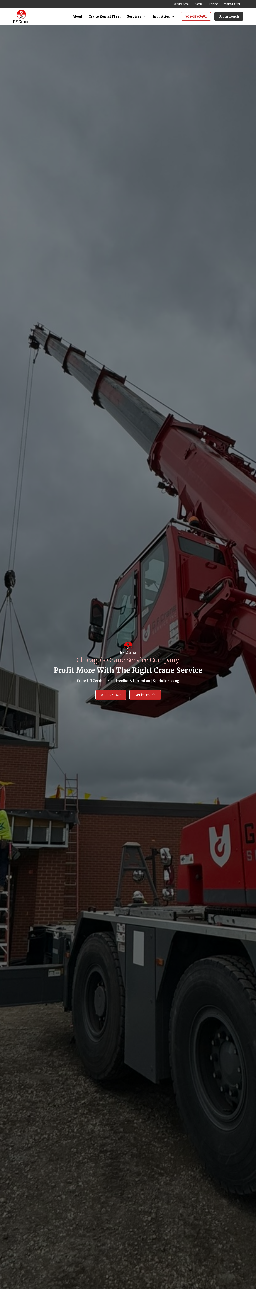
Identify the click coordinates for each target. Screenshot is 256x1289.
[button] (136, 16)
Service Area (181, 3)
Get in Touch (228, 16)
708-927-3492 (196, 16)
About (77, 16)
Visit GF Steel (232, 3)
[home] (21, 16)
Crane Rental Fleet (105, 16)
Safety (198, 3)
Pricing (213, 3)
